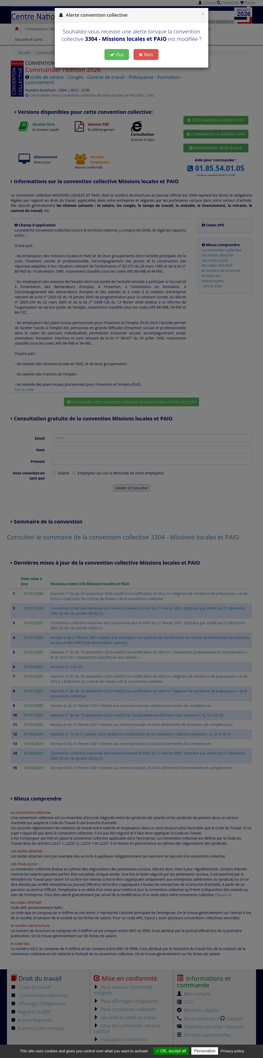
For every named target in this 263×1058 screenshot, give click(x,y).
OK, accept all (171, 1051)
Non (146, 54)
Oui (117, 54)
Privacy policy (232, 1051)
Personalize (204, 1051)
